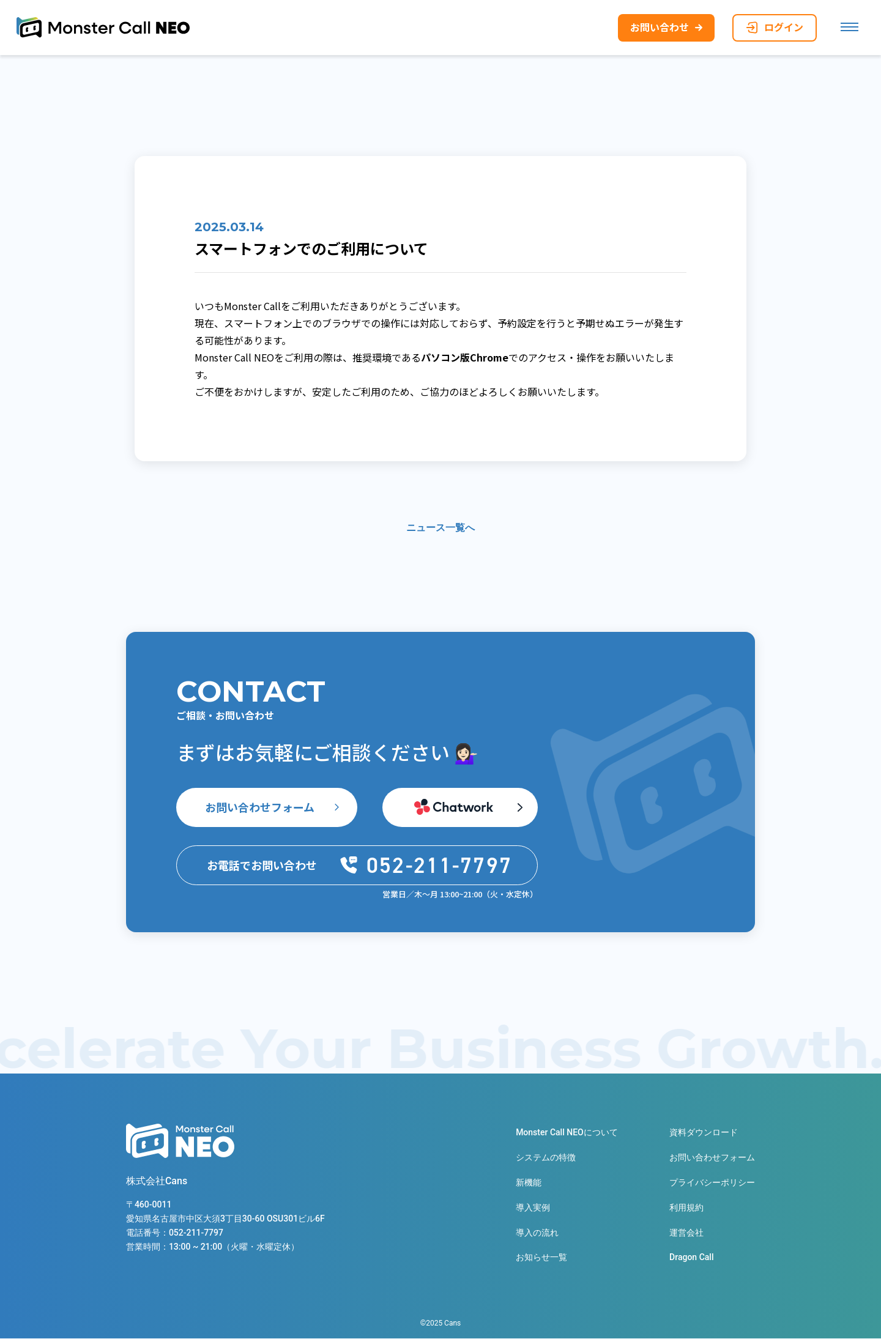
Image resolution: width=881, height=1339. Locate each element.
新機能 (528, 1183)
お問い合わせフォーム (259, 807)
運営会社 (686, 1233)
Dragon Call (691, 1258)
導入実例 (533, 1208)
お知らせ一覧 (541, 1258)
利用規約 (686, 1208)
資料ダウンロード (703, 1133)
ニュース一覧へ (440, 528)
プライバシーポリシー (712, 1183)
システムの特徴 (546, 1158)
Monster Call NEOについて (567, 1133)
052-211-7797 (196, 1234)
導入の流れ (537, 1233)
